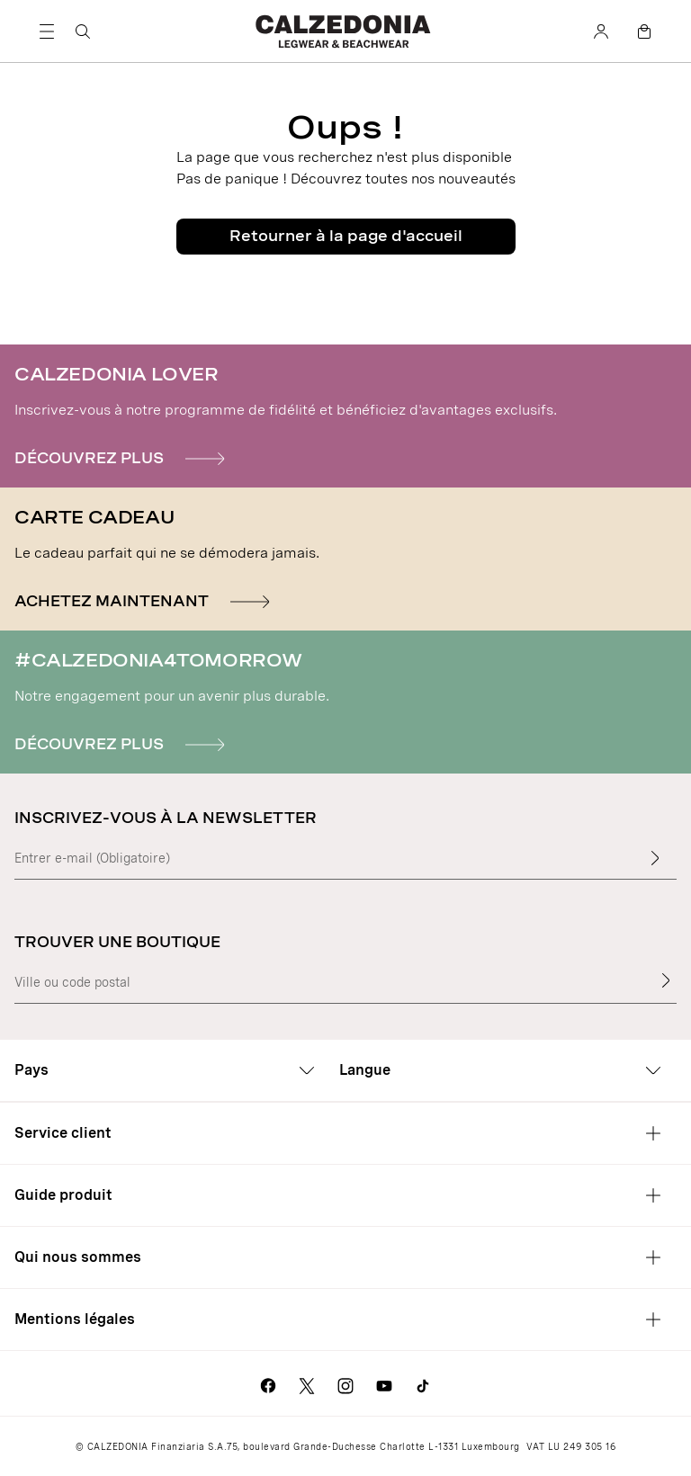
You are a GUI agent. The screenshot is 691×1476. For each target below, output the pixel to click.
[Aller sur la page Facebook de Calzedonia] (268, 1383)
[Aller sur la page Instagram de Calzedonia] (345, 1383)
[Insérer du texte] (655, 858)
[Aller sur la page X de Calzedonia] (307, 1383)
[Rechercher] (83, 31)
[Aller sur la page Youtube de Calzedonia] (384, 1383)
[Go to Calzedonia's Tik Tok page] (423, 1383)
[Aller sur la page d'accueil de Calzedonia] (345, 31)
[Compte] (601, 31)
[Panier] (644, 31)
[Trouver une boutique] (666, 980)
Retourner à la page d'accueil (345, 236)
